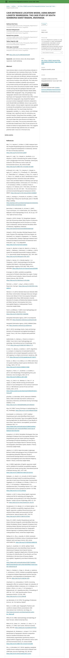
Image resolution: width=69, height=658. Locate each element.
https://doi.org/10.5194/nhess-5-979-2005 (17, 280)
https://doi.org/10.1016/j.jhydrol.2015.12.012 (18, 653)
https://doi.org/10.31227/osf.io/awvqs (16, 244)
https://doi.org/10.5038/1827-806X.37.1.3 (21, 345)
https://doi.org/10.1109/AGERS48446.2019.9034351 (20, 404)
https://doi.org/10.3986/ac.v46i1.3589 (16, 377)
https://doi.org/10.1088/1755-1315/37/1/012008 (19, 643)
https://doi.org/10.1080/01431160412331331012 (19, 472)
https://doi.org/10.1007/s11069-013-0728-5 (18, 516)
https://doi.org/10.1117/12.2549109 (16, 596)
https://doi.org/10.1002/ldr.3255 (20, 578)
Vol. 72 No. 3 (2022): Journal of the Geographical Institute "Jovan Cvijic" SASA (36, 6)
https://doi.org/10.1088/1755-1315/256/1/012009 (19, 166)
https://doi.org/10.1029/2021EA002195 (26, 542)
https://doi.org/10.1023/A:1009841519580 (17, 367)
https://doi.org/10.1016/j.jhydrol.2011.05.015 (21, 502)
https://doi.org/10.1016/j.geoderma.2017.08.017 (23, 357)
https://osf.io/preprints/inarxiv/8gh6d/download (19, 228)
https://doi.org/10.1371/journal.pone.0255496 (25, 268)
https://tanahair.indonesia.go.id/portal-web (24, 320)
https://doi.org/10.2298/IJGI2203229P (19, 55)
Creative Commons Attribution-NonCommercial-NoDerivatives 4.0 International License (51, 89)
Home (7, 6)
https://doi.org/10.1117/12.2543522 (16, 490)
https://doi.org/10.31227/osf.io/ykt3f (16, 152)
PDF (45, 24)
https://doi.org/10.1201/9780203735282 (26, 410)
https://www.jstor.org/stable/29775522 (25, 627)
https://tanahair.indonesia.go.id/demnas (20, 325)
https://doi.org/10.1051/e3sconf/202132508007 (24, 193)
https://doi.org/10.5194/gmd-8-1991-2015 (17, 256)
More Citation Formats (48, 52)
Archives (14, 6)
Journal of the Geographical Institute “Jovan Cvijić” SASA (24, 1)
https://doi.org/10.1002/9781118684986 (17, 314)
